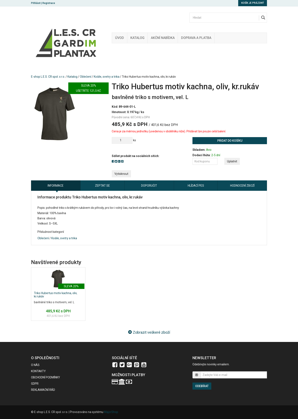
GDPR (34, 383)
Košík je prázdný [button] (252, 2)
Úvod (119, 38)
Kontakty (38, 371)
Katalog (137, 38)
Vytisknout (121, 173)
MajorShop (111, 412)
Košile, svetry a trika (106, 76)
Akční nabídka (163, 38)
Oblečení (85, 76)
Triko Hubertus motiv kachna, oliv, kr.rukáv (55, 294)
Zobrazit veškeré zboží (149, 332)
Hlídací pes (196, 185)
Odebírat (202, 386)
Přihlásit (36, 3)
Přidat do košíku (229, 140)
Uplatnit (232, 161)
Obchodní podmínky (45, 377)
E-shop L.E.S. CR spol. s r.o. (48, 76)
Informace (56, 185)
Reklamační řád (43, 389)
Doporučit (149, 185)
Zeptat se (102, 185)
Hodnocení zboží (242, 185)
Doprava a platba (196, 38)
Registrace (48, 3)
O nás (35, 365)
